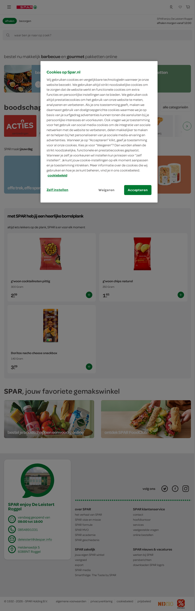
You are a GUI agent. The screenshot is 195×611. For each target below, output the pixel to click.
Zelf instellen (57, 190)
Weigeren (106, 190)
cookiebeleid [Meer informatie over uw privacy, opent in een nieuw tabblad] (57, 175)
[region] (99, 132)
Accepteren (138, 190)
